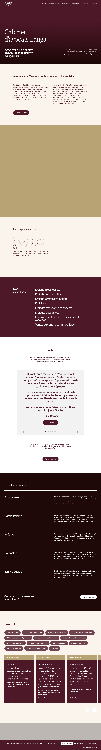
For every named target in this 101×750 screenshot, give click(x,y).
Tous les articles (12, 586)
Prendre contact (21, 114)
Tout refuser (79, 743)
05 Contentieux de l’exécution (46, 592)
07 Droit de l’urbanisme (15, 597)
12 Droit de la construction (36, 602)
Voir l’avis (50, 376)
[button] (77, 386)
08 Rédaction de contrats (38, 597)
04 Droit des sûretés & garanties (18, 592)
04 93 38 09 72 (10, 731)
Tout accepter (68, 743)
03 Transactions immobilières (81, 586)
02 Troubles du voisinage (57, 586)
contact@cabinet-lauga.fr (13, 729)
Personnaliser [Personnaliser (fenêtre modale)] (92, 743)
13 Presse (54, 602)
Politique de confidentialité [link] (90, 747)
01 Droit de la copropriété (33, 586)
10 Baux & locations (78, 597)
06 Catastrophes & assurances (74, 592)
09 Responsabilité (59, 597)
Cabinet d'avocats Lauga (13, 710)
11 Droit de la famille (14, 602)
